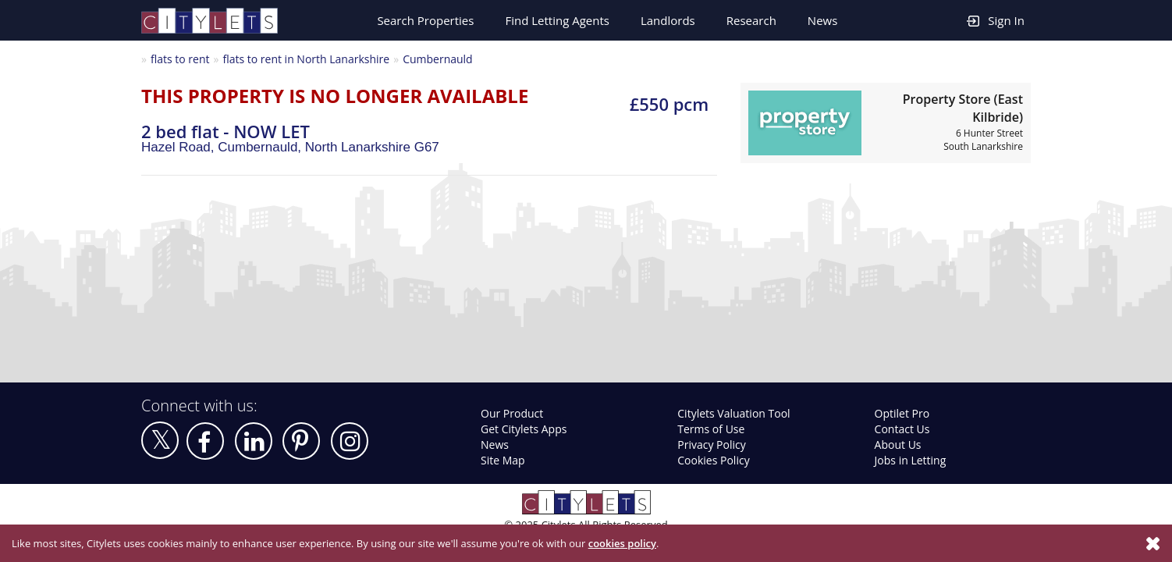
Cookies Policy (713, 460)
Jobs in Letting (910, 460)
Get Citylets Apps (523, 429)
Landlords (668, 20)
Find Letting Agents (557, 20)
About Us (898, 444)
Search (425, 20)
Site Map (503, 460)
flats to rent (180, 59)
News (823, 20)
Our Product (512, 413)
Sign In (996, 20)
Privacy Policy (711, 444)
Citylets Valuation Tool (733, 413)
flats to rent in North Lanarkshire (305, 59)
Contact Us (902, 429)
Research (751, 20)
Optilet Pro (902, 413)
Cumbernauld (438, 59)
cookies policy (622, 543)
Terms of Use (710, 429)
